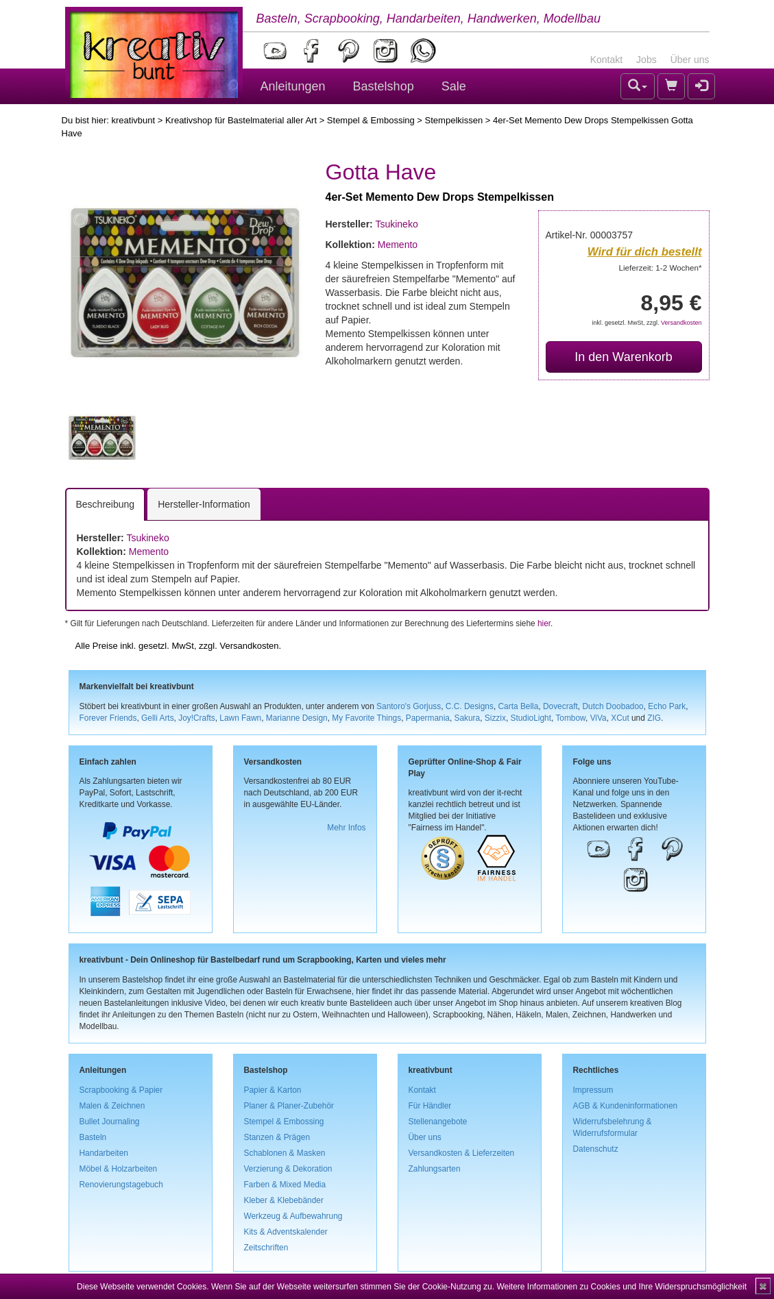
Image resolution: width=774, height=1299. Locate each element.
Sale (454, 86)
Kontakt (606, 59)
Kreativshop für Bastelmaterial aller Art (241, 120)
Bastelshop (383, 86)
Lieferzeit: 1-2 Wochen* (660, 267)
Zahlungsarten (435, 1169)
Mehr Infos (346, 827)
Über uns (690, 59)
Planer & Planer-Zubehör (289, 1106)
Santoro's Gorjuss (408, 706)
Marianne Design (297, 718)
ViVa (598, 718)
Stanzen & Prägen (277, 1137)
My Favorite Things (366, 718)
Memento (398, 244)
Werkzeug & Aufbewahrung (293, 1216)
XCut (620, 718)
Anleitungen (293, 86)
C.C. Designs (470, 706)
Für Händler (430, 1106)
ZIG (654, 718)
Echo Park (667, 706)
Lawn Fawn (240, 718)
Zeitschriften (266, 1247)
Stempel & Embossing (371, 120)
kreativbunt (133, 120)
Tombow (570, 718)
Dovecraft (560, 706)
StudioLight (530, 718)
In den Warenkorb (623, 357)
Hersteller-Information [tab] (204, 504)
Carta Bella (518, 706)
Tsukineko (396, 224)
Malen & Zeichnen (112, 1106)
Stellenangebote (438, 1121)
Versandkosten (681, 322)
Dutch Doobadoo (612, 706)
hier (544, 623)
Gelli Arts (157, 718)
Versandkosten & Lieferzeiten (462, 1153)
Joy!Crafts (196, 718)
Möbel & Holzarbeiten (119, 1169)
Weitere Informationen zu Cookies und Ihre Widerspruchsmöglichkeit (621, 1286)
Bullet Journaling (110, 1121)
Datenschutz (595, 1149)
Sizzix (495, 718)
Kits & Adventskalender (286, 1232)
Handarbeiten (104, 1153)
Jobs (646, 59)
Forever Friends (108, 718)
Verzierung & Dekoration (288, 1169)
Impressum (593, 1090)
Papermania (428, 718)
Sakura (468, 718)
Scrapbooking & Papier (121, 1090)
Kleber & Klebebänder (284, 1200)
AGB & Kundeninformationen (625, 1106)
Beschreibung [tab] (105, 504)
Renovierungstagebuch (121, 1184)
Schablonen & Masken (285, 1153)
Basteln (93, 1137)
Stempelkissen (454, 120)
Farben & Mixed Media (285, 1184)
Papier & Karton (273, 1090)
